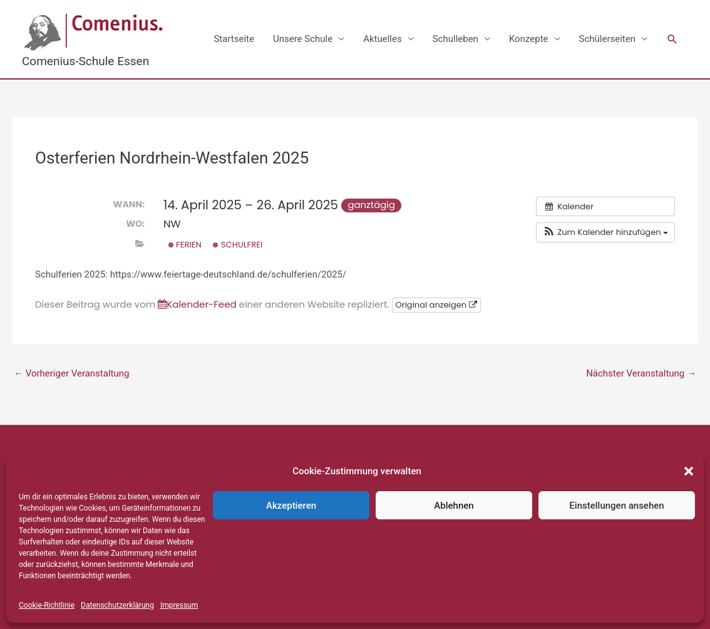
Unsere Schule (302, 38)
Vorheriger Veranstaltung (71, 373)
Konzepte (528, 38)
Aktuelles (382, 38)
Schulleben (455, 38)
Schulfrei (237, 245)
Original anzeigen (436, 305)
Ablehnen (453, 505)
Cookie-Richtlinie (47, 605)
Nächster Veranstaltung (641, 373)
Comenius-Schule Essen (85, 61)
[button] (688, 471)
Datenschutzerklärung (117, 605)
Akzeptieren (291, 505)
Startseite (234, 38)
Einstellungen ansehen (616, 505)
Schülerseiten (607, 38)
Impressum (179, 605)
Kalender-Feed (197, 304)
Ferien (185, 245)
